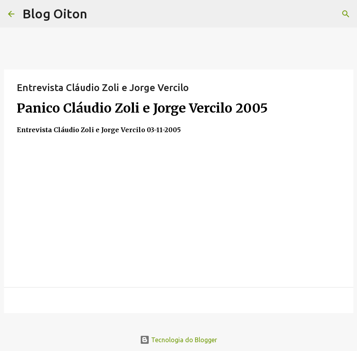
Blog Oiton (54, 13)
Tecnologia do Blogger (178, 339)
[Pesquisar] (346, 14)
